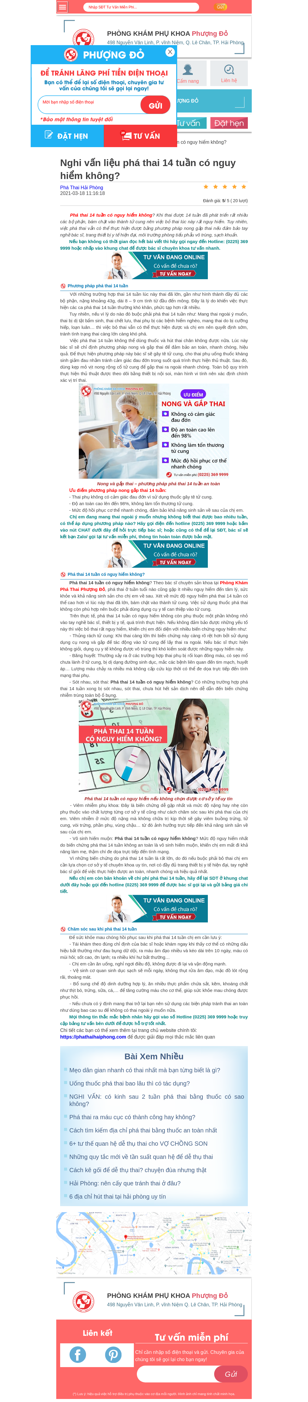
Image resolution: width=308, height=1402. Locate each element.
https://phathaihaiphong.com (93, 1036)
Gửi (231, 1374)
